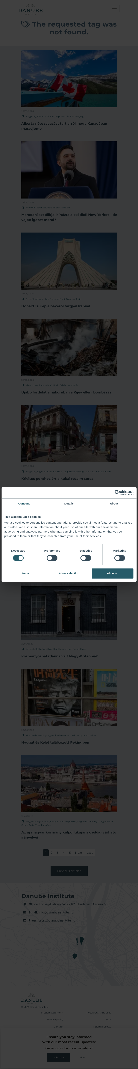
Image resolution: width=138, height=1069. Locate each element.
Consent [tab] (24, 503)
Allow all (112, 573)
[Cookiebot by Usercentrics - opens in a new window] (117, 493)
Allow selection (69, 573)
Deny (25, 573)
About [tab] (114, 503)
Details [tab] (69, 503)
